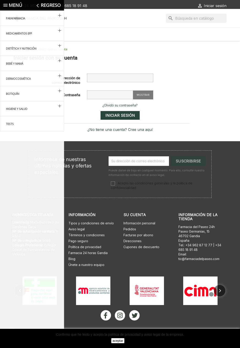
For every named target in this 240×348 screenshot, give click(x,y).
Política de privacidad (84, 259)
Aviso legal (76, 241)
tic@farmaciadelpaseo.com (198, 271)
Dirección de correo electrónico (66, 92)
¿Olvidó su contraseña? (120, 117)
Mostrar (143, 106)
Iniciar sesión (120, 127)
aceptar (117, 341)
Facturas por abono (138, 247)
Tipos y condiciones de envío (91, 235)
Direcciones (132, 253)
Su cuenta (134, 226)
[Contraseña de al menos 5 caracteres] (110, 106)
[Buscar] (196, 18)
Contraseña (71, 107)
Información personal (139, 235)
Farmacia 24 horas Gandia (88, 265)
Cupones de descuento (141, 259)
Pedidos (129, 241)
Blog (71, 271)
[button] (20, 302)
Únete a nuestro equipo (86, 277)
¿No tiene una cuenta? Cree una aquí (120, 141)
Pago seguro (78, 253)
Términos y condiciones (86, 247)
